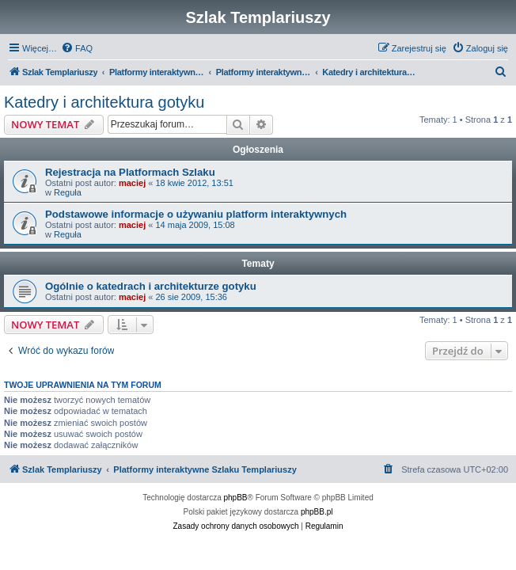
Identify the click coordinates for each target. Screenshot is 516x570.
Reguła (68, 192)
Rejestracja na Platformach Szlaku (130, 172)
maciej (132, 183)
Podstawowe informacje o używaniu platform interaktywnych (196, 214)
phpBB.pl (317, 511)
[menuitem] (77, 48)
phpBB (236, 497)
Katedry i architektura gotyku (104, 102)
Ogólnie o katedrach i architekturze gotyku (150, 286)
